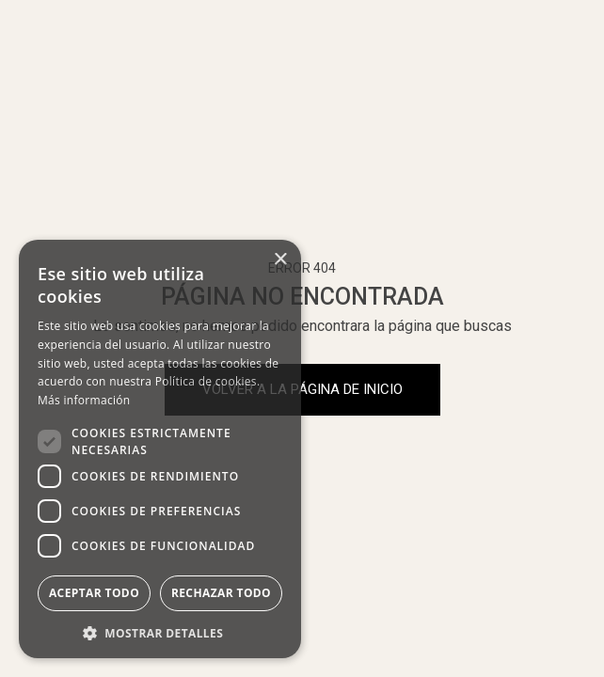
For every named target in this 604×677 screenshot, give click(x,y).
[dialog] (160, 449)
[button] (160, 631)
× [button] (280, 260)
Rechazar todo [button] (221, 593)
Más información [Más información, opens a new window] (84, 400)
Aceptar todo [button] (94, 593)
